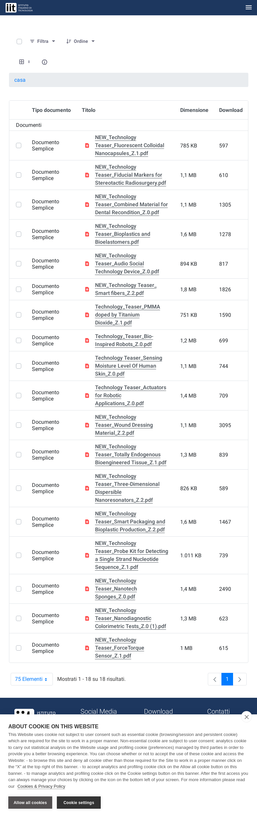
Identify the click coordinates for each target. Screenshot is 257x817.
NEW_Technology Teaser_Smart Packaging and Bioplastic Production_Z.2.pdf (130, 521)
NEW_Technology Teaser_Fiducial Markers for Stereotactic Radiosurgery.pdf (130, 175)
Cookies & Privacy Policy (41, 786)
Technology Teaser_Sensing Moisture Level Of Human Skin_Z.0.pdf (128, 366)
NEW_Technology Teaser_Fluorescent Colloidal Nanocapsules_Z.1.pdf (129, 145)
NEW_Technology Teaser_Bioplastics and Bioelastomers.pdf (122, 234)
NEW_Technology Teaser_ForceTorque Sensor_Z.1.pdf (119, 648)
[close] (246, 717)
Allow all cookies (30, 802)
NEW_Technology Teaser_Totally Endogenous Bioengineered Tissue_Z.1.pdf (131, 454)
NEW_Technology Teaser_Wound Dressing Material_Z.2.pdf (124, 425)
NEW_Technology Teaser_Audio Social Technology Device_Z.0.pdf (127, 263)
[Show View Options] (25, 62)
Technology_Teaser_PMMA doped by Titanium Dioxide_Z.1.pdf (127, 315)
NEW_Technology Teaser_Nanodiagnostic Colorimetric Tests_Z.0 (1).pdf (130, 618)
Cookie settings (79, 802)
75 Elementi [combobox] (34, 679)
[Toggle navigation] (248, 8)
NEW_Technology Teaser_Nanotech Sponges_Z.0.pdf (116, 589)
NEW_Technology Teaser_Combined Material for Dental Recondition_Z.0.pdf (131, 204)
